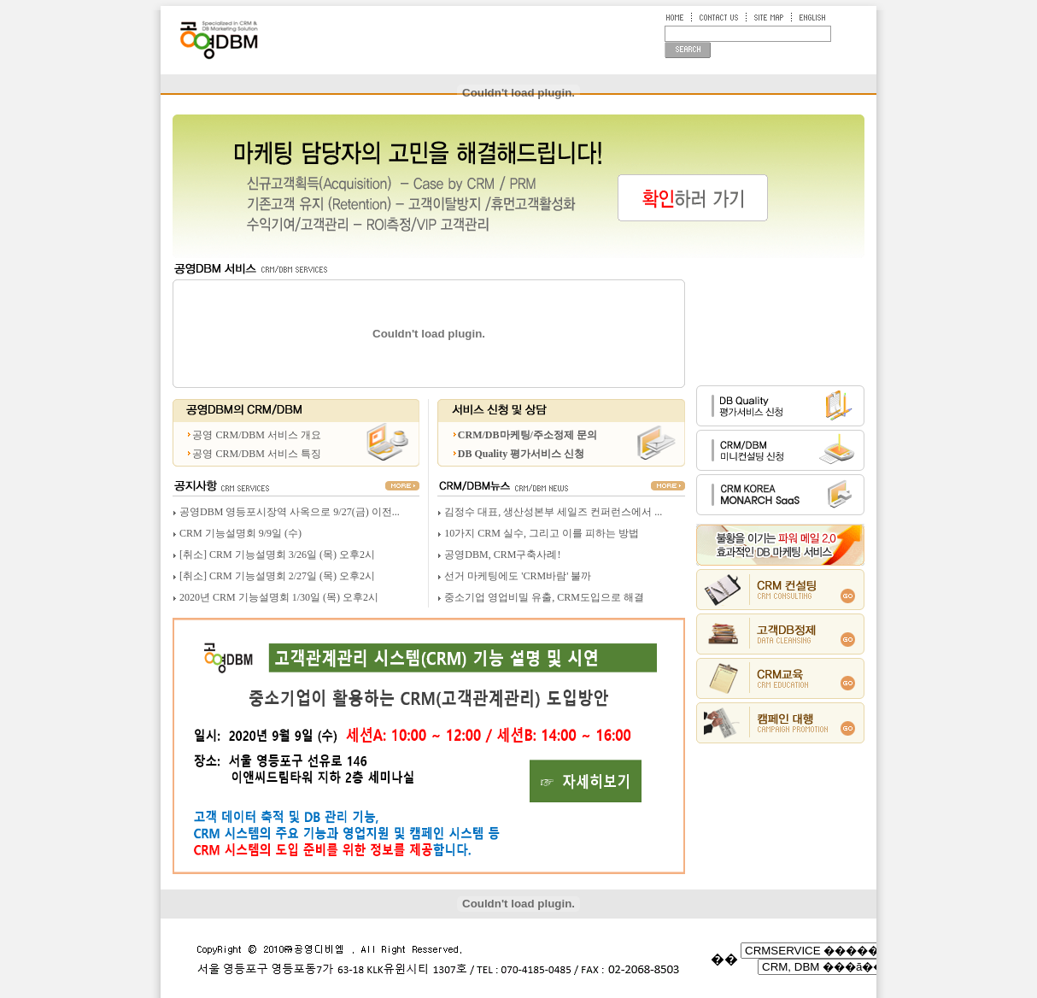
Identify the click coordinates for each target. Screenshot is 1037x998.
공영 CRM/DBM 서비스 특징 (256, 454)
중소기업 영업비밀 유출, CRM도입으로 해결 (544, 597)
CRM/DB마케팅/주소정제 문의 (527, 435)
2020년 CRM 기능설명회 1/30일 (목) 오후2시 (278, 597)
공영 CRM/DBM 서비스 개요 (256, 435)
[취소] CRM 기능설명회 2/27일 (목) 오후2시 (277, 576)
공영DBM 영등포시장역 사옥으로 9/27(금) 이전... (289, 512)
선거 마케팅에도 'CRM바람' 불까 (517, 576)
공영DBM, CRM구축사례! (502, 555)
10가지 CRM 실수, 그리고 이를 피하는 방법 (541, 533)
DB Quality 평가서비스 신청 (521, 454)
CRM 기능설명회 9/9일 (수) (240, 533)
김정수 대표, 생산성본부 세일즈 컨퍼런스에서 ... (553, 512)
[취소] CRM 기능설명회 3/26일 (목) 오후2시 (277, 555)
